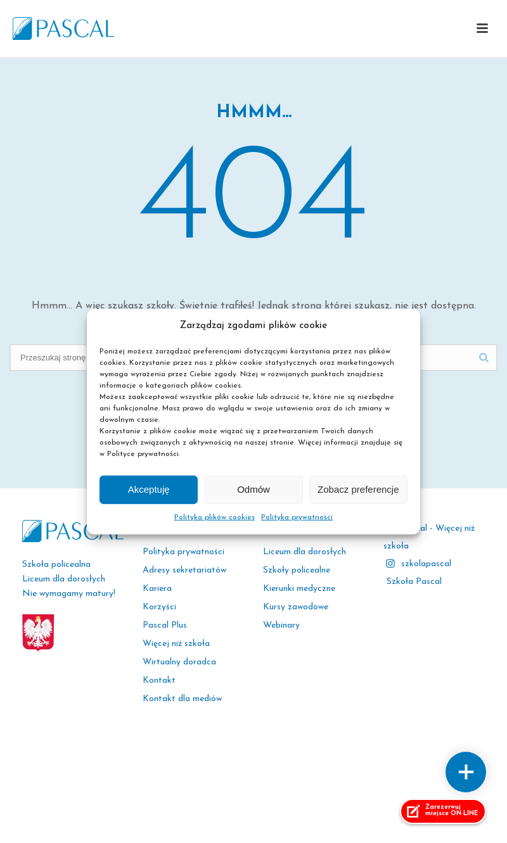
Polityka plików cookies (214, 517)
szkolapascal (426, 564)
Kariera (157, 588)
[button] (482, 29)
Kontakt (159, 680)
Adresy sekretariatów (184, 570)
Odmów (253, 489)
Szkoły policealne (296, 570)
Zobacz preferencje (358, 489)
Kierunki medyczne (299, 588)
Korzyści (159, 607)
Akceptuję (149, 489)
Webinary (281, 625)
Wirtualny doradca (179, 662)
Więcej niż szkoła (176, 644)
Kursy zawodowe (295, 607)
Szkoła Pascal (414, 581)
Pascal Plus (165, 625)
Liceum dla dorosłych (304, 552)
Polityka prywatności (297, 517)
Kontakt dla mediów (182, 699)
